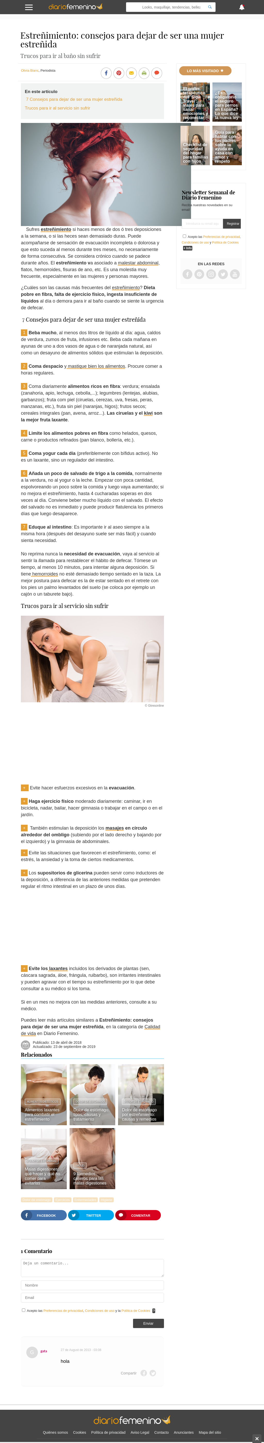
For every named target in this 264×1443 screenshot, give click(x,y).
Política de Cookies (135, 1311)
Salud (80, 1165)
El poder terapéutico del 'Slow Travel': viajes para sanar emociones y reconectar (195, 103)
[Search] (210, 7)
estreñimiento (56, 229)
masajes (114, 828)
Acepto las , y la (89, 1311)
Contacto (161, 1432)
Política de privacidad (108, 1432)
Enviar (148, 1323)
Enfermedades (85, 1200)
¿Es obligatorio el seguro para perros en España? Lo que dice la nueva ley (226, 105)
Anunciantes (184, 1432)
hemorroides (44, 574)
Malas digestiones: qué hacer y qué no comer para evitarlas (42, 1176)
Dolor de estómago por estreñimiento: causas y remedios (139, 1114)
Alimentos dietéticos (42, 1101)
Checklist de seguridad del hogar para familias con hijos (195, 153)
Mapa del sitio (210, 1432)
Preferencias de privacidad (63, 1311)
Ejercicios (62, 1200)
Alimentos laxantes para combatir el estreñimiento (42, 1114)
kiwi (148, 413)
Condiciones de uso (100, 1311)
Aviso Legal (140, 1432)
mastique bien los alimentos (96, 366)
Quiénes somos (55, 1432)
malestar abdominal (138, 262)
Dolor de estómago (90, 1101)
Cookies (79, 1432)
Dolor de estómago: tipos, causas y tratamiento (91, 1114)
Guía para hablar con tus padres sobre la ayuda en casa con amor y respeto (225, 146)
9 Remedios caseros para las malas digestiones (89, 1178)
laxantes (58, 968)
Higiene (106, 1200)
